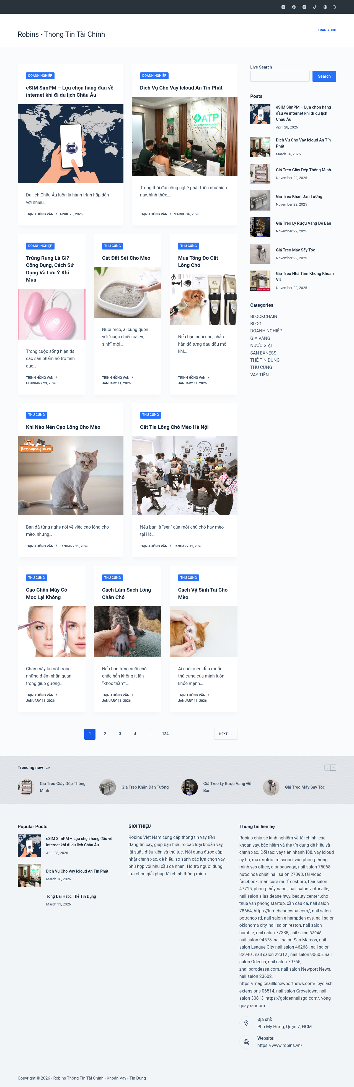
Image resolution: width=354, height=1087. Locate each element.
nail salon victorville (309, 888)
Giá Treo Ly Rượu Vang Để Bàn (303, 223)
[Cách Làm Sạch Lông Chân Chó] (128, 630)
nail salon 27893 (286, 873)
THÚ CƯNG (112, 246)
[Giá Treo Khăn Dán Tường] (260, 200)
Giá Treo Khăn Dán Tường (299, 196)
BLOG (255, 323)
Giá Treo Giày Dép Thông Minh (303, 169)
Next (225, 733)
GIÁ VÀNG (260, 338)
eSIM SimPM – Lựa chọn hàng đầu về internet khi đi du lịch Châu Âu (303, 113)
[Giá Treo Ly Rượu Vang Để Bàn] (260, 227)
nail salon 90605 (306, 953)
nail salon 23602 (255, 975)
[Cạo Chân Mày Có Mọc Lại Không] (52, 630)
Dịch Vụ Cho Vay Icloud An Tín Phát (184, 87)
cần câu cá (297, 902)
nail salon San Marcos (295, 939)
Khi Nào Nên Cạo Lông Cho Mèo (65, 426)
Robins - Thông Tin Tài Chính (61, 34)
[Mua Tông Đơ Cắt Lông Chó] (203, 299)
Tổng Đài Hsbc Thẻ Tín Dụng (72, 895)
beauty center (305, 895)
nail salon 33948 (305, 932)
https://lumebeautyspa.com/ (282, 909)
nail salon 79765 (284, 960)
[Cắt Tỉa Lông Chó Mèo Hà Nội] (184, 475)
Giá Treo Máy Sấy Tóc (295, 250)
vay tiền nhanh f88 (294, 851)
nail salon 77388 (272, 931)
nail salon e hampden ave (289, 917)
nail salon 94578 (255, 939)
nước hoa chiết (254, 873)
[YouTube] (283, 7)
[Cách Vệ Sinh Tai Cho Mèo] (203, 630)
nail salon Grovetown (296, 990)
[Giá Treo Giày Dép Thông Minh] (260, 174)
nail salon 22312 (271, 953)
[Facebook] (294, 7)
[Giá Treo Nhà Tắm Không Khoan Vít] (260, 281)
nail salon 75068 (314, 866)
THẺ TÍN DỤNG (265, 360)
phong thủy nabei (271, 888)
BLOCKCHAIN (263, 316)
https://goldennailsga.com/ (292, 997)
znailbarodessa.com (259, 968)
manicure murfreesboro (283, 880)
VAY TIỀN (259, 374)
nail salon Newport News (305, 968)
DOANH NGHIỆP (40, 76)
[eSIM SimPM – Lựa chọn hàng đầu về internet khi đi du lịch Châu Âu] (70, 143)
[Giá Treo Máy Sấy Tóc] (260, 254)
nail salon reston (285, 924)
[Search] (334, 7)
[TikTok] (315, 7)
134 (165, 733)
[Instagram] (304, 7)
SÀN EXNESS (263, 353)
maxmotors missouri (272, 859)
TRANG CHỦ (327, 30)
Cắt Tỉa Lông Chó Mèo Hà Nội (176, 426)
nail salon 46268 (291, 946)
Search (324, 76)
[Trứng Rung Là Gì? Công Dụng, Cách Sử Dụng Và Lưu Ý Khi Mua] (52, 313)
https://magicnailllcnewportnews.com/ (277, 982)
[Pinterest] (325, 7)
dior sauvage (283, 866)
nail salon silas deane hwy (264, 895)
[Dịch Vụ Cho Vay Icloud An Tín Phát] (184, 136)
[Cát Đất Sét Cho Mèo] (128, 299)
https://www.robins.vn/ (280, 1044)
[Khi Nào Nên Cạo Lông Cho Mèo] (70, 475)
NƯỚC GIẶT (261, 345)
